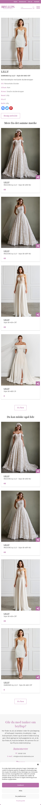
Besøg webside (10, 116)
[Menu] (37, 7)
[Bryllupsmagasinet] (16, 7)
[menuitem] (15, 1)
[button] (38, 764)
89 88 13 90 (22, 753)
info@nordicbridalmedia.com (23, 756)
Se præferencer (20, 796)
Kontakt (36, 2)
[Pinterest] (11, 108)
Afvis (20, 791)
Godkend (20, 785)
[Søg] (27, 7)
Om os (30, 2)
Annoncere (22, 2)
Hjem (15, 2)
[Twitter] (7, 108)
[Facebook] (3, 108)
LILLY (6, 182)
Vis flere (20, 408)
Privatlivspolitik (20, 801)
